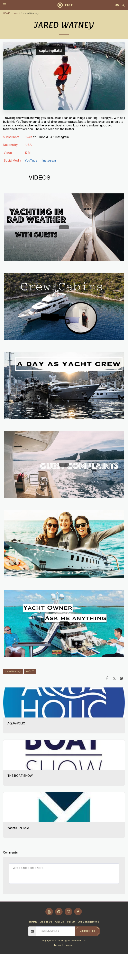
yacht (17, 13)
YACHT (30, 671)
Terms (57, 945)
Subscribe (87, 931)
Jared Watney (13, 671)
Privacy (69, 945)
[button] (4, 5)
